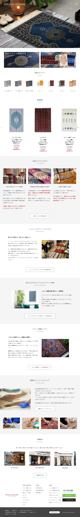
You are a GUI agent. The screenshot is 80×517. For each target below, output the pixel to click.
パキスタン (61, 91)
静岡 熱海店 (65, 468)
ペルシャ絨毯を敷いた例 (54, 490)
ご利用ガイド (14, 510)
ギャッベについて (53, 493)
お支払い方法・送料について (26, 510)
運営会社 (7, 510)
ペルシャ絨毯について (53, 488)
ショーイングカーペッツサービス (56, 497)
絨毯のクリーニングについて (55, 502)
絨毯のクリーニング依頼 (10, 513)
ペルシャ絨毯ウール (27, 490)
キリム (24, 505)
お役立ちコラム (32, 512)
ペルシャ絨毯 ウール (20, 91)
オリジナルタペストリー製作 (55, 500)
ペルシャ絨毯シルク (27, 488)
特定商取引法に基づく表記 (10, 512)
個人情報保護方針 (23, 512)
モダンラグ (51, 91)
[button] (1, 128)
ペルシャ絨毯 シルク (9, 91)
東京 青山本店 (14, 468)
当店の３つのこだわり (53, 495)
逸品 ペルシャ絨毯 (30, 91)
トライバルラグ (73, 91)
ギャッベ (40, 91)
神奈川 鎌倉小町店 (39, 468)
